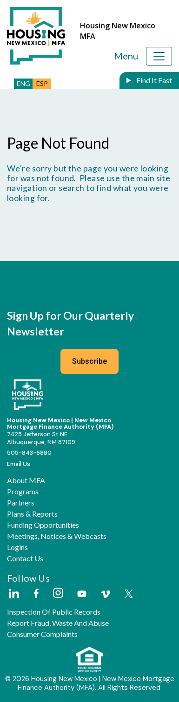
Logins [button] (17, 547)
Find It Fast (153, 80)
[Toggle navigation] (159, 56)
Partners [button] (20, 503)
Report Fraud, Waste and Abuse (58, 623)
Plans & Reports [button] (32, 514)
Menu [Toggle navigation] (126, 55)
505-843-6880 (29, 453)
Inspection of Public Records (53, 612)
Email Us (18, 464)
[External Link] (13, 594)
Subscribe (89, 361)
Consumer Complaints (42, 634)
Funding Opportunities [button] (43, 525)
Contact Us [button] (25, 558)
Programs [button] (23, 491)
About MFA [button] (26, 480)
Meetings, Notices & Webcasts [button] (56, 536)
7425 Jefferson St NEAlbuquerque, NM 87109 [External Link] (41, 438)
